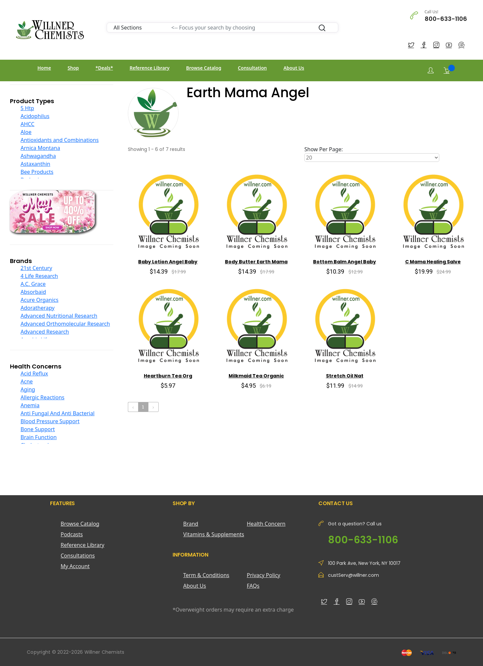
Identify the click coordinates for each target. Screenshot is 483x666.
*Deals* (104, 68)
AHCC (27, 124)
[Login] (431, 70)
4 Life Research (39, 276)
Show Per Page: (323, 149)
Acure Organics (39, 299)
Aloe (26, 132)
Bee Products (37, 171)
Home (44, 68)
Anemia (30, 405)
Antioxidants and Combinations (60, 140)
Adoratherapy (38, 307)
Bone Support (38, 429)
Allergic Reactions (43, 397)
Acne (27, 381)
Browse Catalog (203, 68)
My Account (75, 566)
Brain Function (39, 437)
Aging (28, 389)
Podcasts (72, 534)
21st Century (36, 268)
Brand (190, 523)
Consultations (78, 555)
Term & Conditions (206, 575)
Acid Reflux (34, 373)
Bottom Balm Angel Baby (344, 261)
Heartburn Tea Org (168, 375)
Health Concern (266, 523)
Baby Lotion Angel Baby (167, 261)
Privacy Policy (263, 575)
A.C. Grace (33, 284)
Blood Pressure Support (50, 421)
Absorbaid (33, 292)
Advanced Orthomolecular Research (65, 323)
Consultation (252, 68)
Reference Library (149, 68)
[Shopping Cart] (447, 70)
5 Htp (27, 108)
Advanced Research (45, 331)
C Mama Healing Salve (433, 261)
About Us (294, 68)
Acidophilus (35, 116)
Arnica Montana (40, 148)
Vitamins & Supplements (213, 534)
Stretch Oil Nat (344, 375)
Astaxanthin (35, 163)
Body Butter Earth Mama (256, 261)
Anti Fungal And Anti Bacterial (57, 413)
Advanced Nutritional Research (59, 315)
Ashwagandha (38, 156)
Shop (73, 68)
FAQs (253, 585)
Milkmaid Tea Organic (256, 375)
